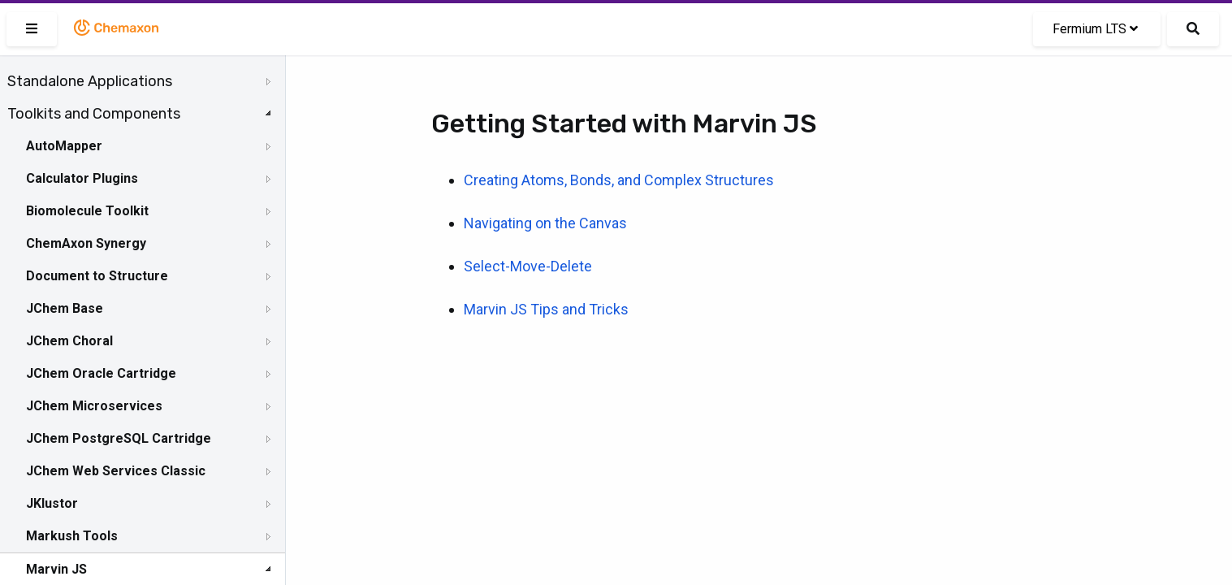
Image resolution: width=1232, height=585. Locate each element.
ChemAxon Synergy (86, 243)
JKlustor (52, 503)
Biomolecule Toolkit (87, 211)
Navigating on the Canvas (545, 223)
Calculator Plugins (82, 178)
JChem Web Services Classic (115, 471)
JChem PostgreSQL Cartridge (118, 438)
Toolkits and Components (93, 114)
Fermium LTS (1095, 29)
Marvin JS (56, 569)
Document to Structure (97, 276)
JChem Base (64, 308)
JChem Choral (69, 341)
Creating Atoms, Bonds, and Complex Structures (619, 179)
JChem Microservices (94, 406)
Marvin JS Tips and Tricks (546, 309)
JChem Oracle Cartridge (101, 373)
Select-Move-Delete (528, 266)
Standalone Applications (89, 81)
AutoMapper (64, 146)
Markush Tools (72, 536)
